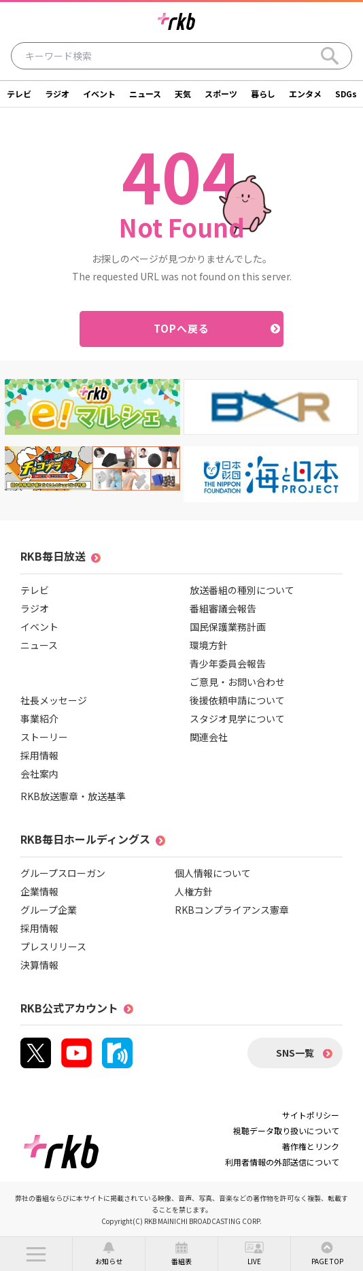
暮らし (263, 93)
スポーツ (221, 93)
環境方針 (209, 645)
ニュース (145, 93)
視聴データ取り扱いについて (286, 1130)
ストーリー (44, 737)
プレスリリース (53, 946)
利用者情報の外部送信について (282, 1162)
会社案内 (39, 773)
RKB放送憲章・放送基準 (73, 796)
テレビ (19, 93)
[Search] (330, 56)
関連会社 (209, 737)
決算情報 (39, 965)
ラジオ (57, 93)
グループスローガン (62, 873)
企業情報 (39, 891)
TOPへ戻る (182, 328)
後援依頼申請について (237, 700)
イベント (99, 93)
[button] (36, 1254)
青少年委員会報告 (228, 663)
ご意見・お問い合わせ (237, 682)
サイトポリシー (310, 1115)
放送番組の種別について (242, 590)
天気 (183, 93)
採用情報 (39, 755)
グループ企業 (48, 910)
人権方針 (194, 891)
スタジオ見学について (237, 718)
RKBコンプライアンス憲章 (232, 910)
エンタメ (305, 93)
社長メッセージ (53, 700)
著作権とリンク (310, 1146)
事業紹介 (39, 718)
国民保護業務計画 (228, 626)
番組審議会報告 (223, 608)
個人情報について (213, 873)
